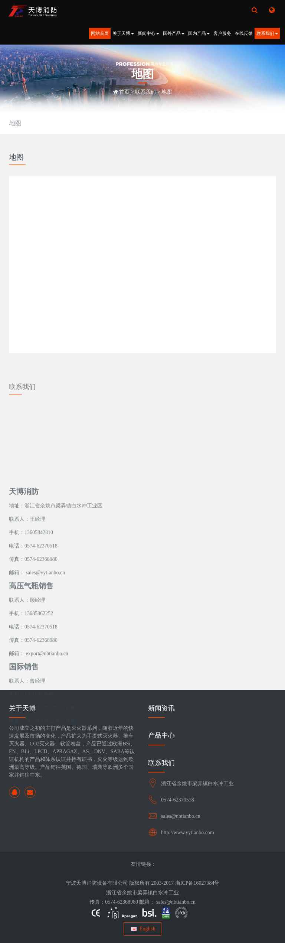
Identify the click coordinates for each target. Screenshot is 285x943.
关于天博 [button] (123, 33)
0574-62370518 (177, 800)
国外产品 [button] (173, 33)
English (142, 928)
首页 (124, 92)
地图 (166, 92)
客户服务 (222, 33)
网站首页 (100, 33)
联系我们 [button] (267, 33)
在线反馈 (244, 33)
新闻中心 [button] (148, 33)
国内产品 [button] (199, 33)
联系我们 (145, 92)
